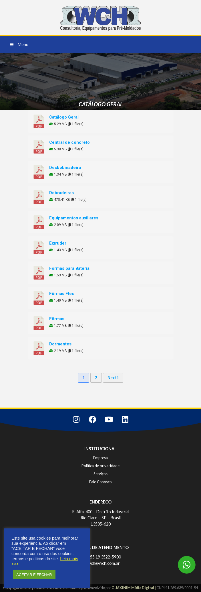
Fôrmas (56, 318)
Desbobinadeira (65, 167)
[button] (19, 44)
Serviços (100, 473)
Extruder (57, 243)
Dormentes (60, 344)
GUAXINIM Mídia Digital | (134, 587)
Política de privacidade (100, 465)
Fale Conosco (100, 481)
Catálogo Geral (64, 117)
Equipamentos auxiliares (73, 218)
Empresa (100, 457)
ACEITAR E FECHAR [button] (34, 575)
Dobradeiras (61, 192)
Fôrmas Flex (61, 293)
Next (113, 377)
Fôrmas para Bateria (69, 268)
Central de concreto (69, 142)
